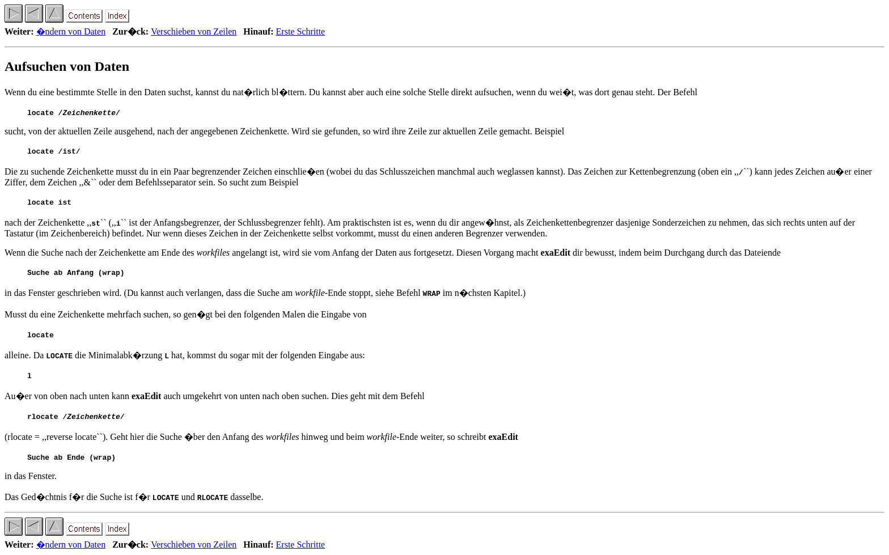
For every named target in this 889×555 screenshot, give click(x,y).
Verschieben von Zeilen (193, 31)
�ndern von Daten (71, 31)
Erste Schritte (300, 31)
